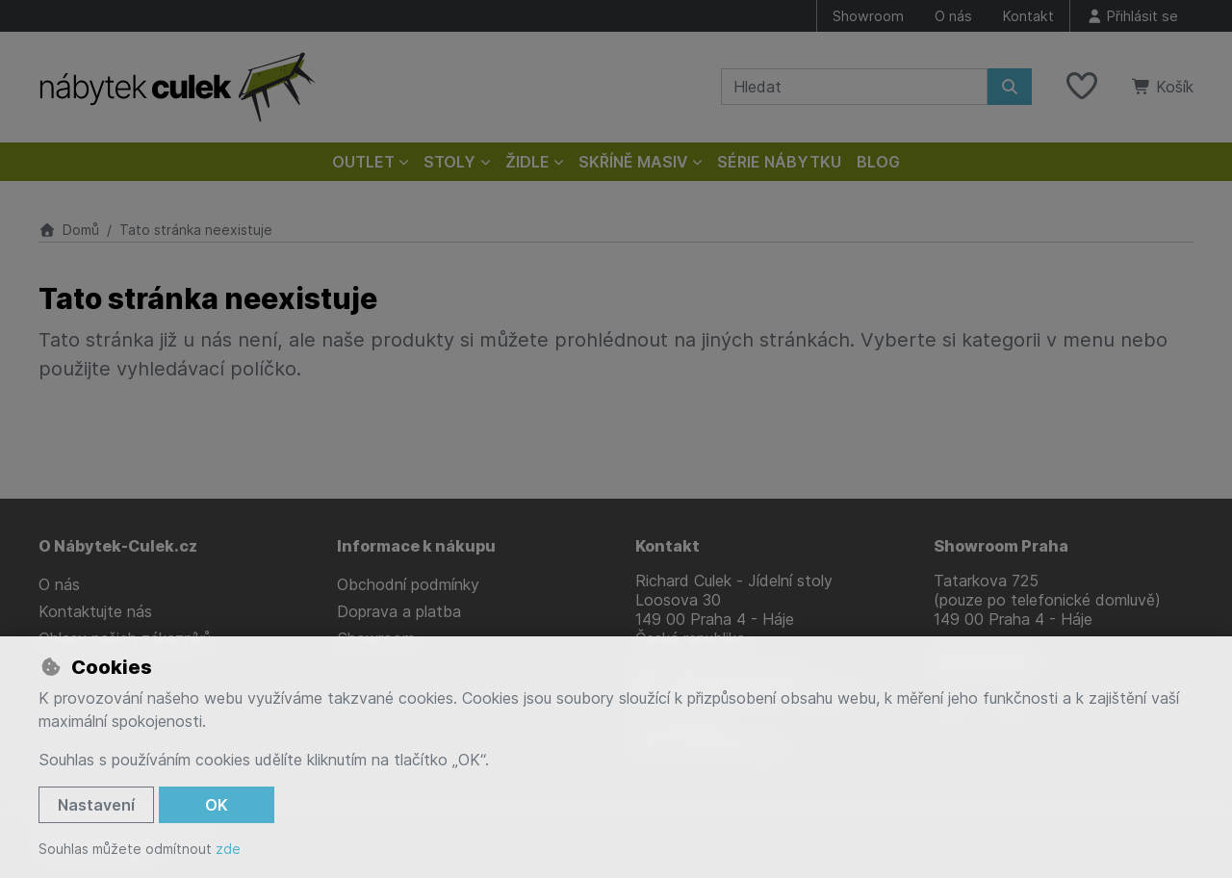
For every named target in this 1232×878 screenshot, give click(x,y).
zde (228, 848)
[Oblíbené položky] (1081, 87)
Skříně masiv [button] (633, 161)
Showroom (868, 16)
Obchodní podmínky (408, 584)
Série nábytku (779, 161)
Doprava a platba (399, 611)
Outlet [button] (363, 161)
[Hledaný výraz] (854, 86)
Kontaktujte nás (95, 611)
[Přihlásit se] (1132, 16)
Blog (878, 161)
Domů (68, 229)
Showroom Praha (1001, 545)
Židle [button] (527, 161)
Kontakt (1028, 16)
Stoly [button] (449, 161)
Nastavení (96, 804)
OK (216, 804)
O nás (953, 16)
